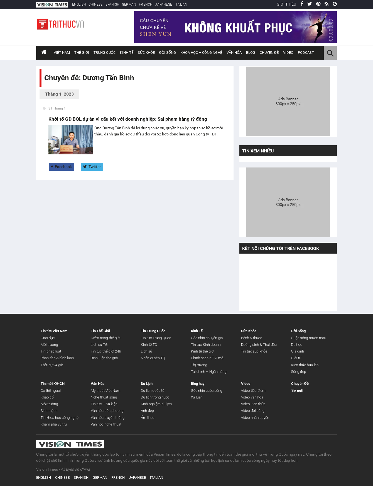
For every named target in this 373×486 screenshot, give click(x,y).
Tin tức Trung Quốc (156, 338)
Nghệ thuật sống (104, 397)
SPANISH (112, 4)
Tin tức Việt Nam (54, 331)
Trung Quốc (105, 52)
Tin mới (297, 391)
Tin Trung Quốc (153, 331)
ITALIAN (181, 4)
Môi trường (49, 344)
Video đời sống (252, 411)
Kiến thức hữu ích (305, 365)
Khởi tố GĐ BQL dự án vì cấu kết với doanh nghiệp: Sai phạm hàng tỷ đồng (127, 119)
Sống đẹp (298, 372)
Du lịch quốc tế (152, 390)
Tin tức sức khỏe (254, 351)
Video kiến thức (253, 404)
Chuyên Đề (300, 383)
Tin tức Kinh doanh (206, 344)
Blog (250, 52)
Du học (296, 344)
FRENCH (145, 4)
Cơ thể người (51, 390)
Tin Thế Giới (100, 331)
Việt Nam (62, 52)
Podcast (306, 52)
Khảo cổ (47, 397)
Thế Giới (81, 52)
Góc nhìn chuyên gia (207, 338)
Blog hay (198, 383)
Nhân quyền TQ (153, 358)
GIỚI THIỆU (286, 4)
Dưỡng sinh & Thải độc (259, 344)
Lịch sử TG (99, 344)
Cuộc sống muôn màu (308, 338)
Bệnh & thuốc (251, 338)
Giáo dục (48, 338)
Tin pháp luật (51, 351)
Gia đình (297, 351)
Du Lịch (147, 383)
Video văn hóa (252, 397)
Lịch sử (146, 351)
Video (288, 52)
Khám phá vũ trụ (54, 424)
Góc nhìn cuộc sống (206, 390)
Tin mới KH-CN (53, 383)
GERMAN (129, 4)
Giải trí (296, 358)
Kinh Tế (126, 52)
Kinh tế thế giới (202, 351)
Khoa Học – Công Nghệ (201, 52)
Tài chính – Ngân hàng (209, 372)
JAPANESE (163, 4)
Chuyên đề (269, 52)
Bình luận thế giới (104, 358)
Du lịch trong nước (155, 397)
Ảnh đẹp (147, 411)
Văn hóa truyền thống (107, 417)
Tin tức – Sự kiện (104, 404)
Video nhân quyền (255, 417)
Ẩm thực (147, 417)
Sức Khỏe (146, 52)
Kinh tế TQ (149, 344)
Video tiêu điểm (253, 390)
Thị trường (199, 365)
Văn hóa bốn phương (107, 411)
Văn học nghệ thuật (106, 424)
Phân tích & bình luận (57, 358)
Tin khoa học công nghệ (59, 417)
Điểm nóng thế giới (106, 338)
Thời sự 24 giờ (52, 365)
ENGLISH (79, 4)
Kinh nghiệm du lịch (156, 404)
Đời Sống (167, 52)
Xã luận (197, 397)
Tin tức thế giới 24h (106, 351)
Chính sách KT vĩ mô (207, 358)
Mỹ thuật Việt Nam (105, 390)
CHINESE (95, 4)
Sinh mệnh (49, 411)
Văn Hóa (234, 52)
